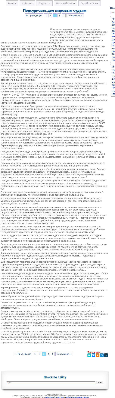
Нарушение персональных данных (77, 397)
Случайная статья (89, 3)
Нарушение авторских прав (54, 397)
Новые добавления (65, 3)
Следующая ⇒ (75, 15)
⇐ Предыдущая (34, 15)
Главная (12, 3)
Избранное (27, 3)
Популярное (44, 3)
